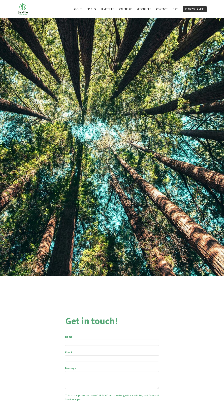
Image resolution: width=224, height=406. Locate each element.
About (77, 9)
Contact (162, 9)
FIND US (91, 9)
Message (70, 368)
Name (68, 336)
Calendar (125, 9)
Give (175, 9)
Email (68, 352)
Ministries (107, 9)
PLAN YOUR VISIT (195, 9)
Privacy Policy (135, 395)
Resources (144, 9)
